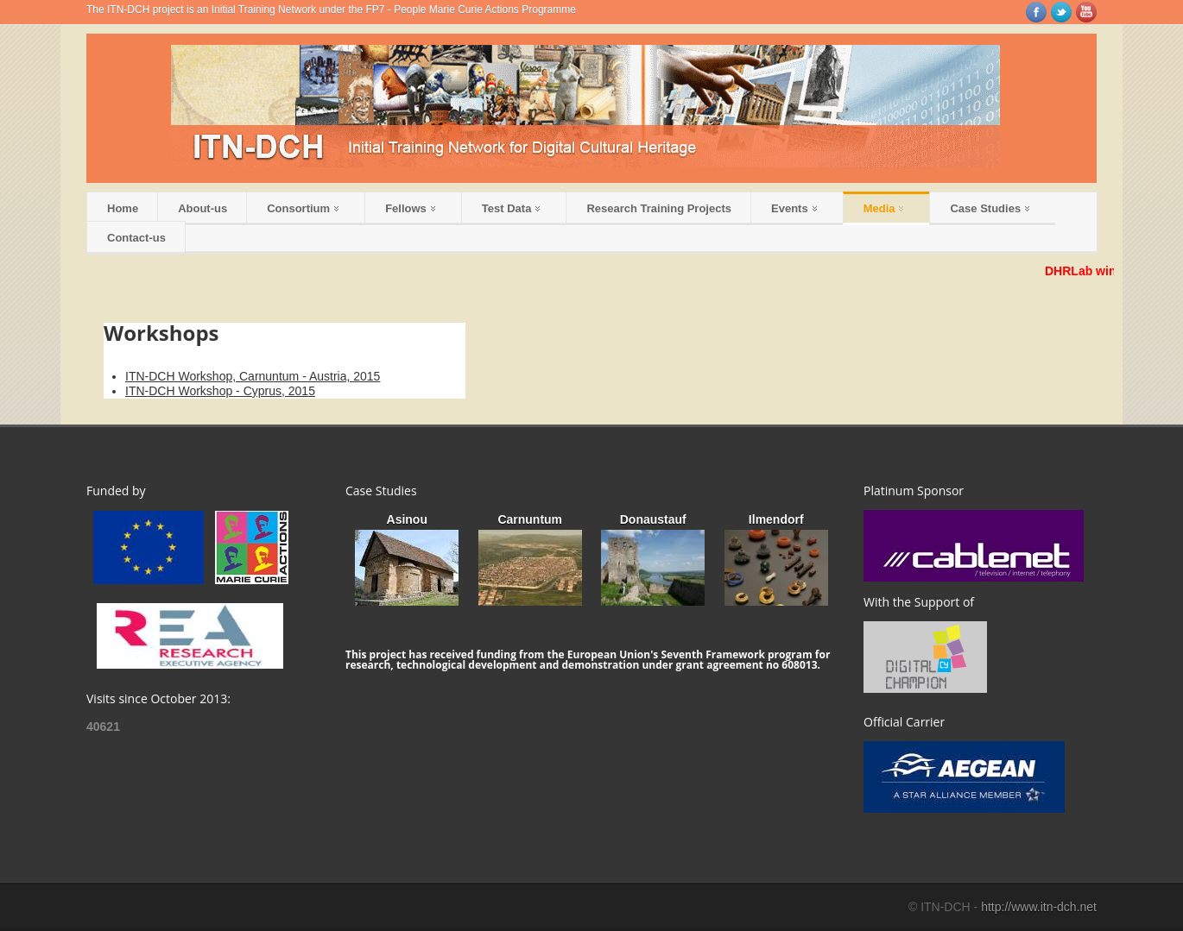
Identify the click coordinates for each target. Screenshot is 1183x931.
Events (794, 208)
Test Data (511, 208)
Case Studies (989, 208)
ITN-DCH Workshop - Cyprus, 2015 (220, 391)
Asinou (407, 519)
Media (884, 208)
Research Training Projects (658, 208)
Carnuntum (529, 519)
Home (122, 208)
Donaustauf (653, 519)
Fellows (410, 208)
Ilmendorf (776, 519)
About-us (202, 208)
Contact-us (136, 237)
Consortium (302, 208)
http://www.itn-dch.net (1039, 907)
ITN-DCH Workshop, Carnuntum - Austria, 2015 (252, 376)
